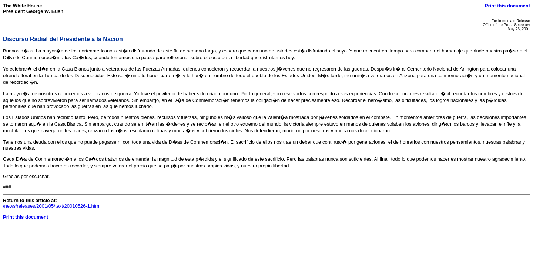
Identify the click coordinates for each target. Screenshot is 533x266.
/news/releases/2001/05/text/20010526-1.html (51, 206)
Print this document (507, 5)
